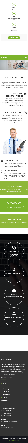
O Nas (4, 383)
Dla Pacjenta (7, 394)
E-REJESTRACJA (14, 37)
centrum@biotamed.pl (14, 18)
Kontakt (5, 397)
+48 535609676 (14, 31)
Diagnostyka (6, 389)
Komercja (6, 391)
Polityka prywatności (14, 440)
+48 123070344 (14, 29)
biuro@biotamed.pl (14, 20)
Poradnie (5, 386)
